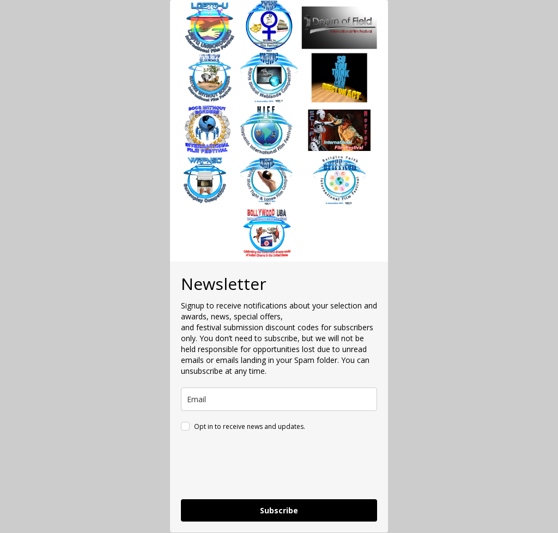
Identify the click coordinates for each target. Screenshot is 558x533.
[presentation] (264, 467)
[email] (279, 399)
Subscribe (279, 510)
